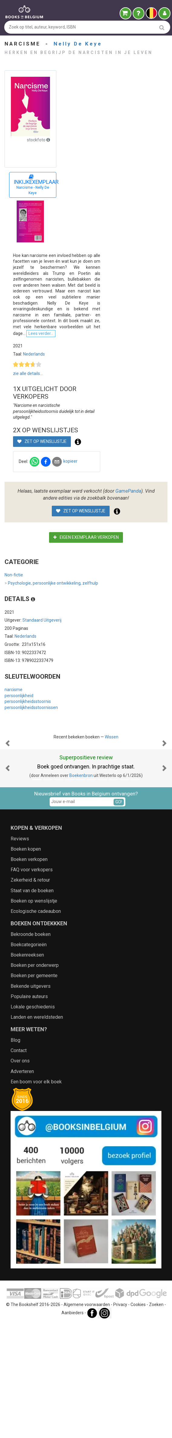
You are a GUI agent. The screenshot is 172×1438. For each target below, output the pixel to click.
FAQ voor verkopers (32, 984)
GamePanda (128, 545)
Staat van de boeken (32, 1005)
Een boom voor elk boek (36, 1196)
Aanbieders (72, 1427)
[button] (7, 827)
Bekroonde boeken (31, 1049)
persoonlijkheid (19, 749)
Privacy (120, 1419)
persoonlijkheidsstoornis (28, 755)
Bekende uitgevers (31, 1101)
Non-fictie (14, 628)
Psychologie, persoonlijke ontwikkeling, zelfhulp (51, 637)
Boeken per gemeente (34, 1090)
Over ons (20, 1175)
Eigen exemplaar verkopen (86, 591)
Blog (15, 1155)
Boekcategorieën (29, 1059)
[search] (162, 27)
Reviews (20, 953)
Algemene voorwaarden (87, 1419)
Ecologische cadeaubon (36, 1026)
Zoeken (156, 1419)
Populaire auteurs (29, 1111)
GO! (118, 916)
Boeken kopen (26, 964)
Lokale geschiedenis (33, 1121)
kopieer (70, 515)
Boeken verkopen (29, 974)
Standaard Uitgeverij (41, 674)
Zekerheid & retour (30, 994)
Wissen (111, 790)
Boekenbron (81, 890)
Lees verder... (63, 399)
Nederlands (34, 419)
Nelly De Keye (78, 44)
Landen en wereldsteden (37, 1132)
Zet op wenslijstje (42, 495)
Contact (19, 1165)
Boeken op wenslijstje (34, 1015)
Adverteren (22, 1186)
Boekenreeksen (27, 1069)
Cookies (138, 1419)
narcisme (13, 743)
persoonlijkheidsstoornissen (31, 761)
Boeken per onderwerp (35, 1080)
